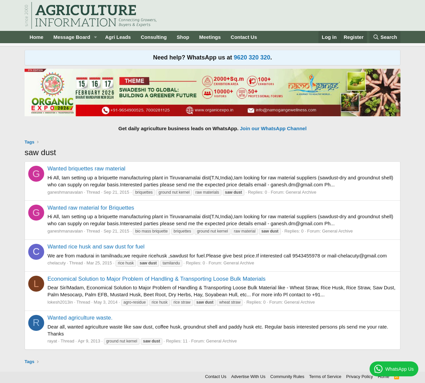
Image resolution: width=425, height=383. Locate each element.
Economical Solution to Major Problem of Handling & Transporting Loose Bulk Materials (156, 279)
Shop (183, 37)
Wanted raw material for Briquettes (90, 208)
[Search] (385, 37)
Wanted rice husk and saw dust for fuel (95, 246)
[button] (95, 37)
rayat (52, 340)
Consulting (154, 37)
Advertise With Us (248, 376)
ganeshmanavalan (65, 192)
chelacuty (56, 262)
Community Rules (287, 376)
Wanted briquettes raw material (86, 168)
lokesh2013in (60, 302)
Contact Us (244, 37)
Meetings (210, 37)
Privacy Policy (359, 376)
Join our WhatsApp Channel (273, 128)
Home (36, 37)
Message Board (71, 37)
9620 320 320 (252, 57)
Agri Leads (118, 37)
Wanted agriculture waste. (80, 318)
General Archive (301, 192)
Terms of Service (325, 376)
